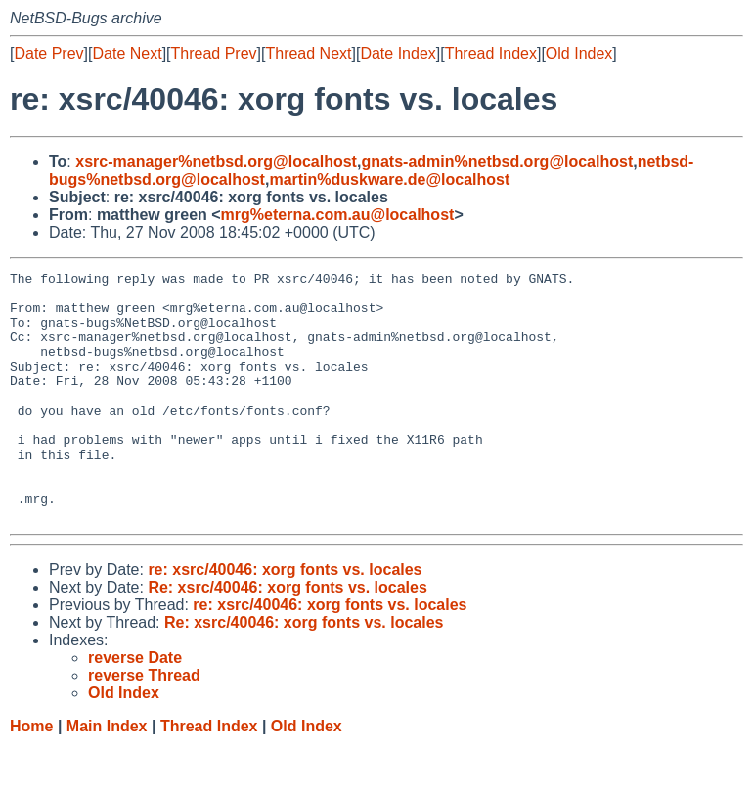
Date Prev (48, 53)
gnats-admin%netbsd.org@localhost (497, 162)
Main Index (107, 776)
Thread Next (308, 53)
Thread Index (491, 53)
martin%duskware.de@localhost (389, 179)
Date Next (126, 53)
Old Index (579, 53)
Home (31, 776)
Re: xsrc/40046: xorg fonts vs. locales (287, 637)
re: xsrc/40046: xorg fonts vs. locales (284, 619)
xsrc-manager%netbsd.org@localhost (216, 162)
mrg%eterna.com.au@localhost (338, 214)
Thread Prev (214, 53)
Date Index (397, 53)
